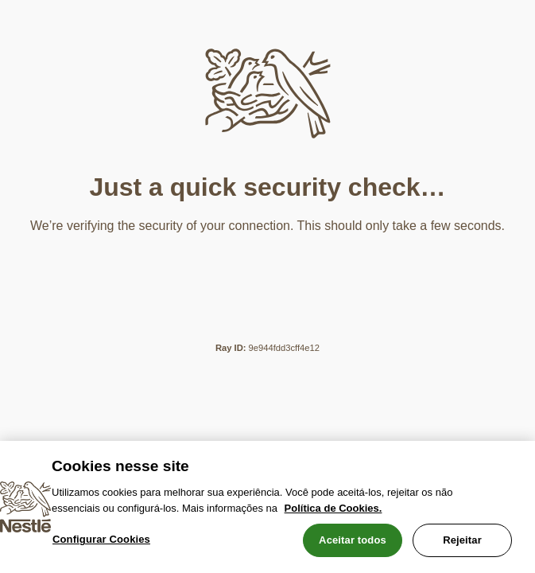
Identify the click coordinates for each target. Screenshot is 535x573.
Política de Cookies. (333, 508)
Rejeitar (462, 540)
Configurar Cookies (101, 539)
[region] (267, 507)
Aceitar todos (352, 540)
